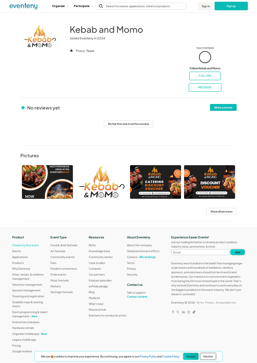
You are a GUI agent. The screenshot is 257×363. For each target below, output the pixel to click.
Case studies (97, 263)
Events (16, 251)
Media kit (94, 298)
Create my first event (25, 245)
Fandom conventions (63, 268)
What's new (96, 303)
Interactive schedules (25, 322)
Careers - (141, 257)
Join (237, 252)
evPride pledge (98, 286)
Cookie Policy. (171, 356)
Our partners (97, 274)
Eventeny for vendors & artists (107, 315)
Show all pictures (221, 211)
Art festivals (57, 251)
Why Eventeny (21, 268)
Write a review (223, 107)
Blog (92, 292)
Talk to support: (143, 294)
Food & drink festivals (63, 245)
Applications (20, 257)
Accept (191, 356)
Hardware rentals (23, 327)
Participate (83, 6)
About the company (139, 245)
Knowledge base (99, 251)
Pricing (16, 345)
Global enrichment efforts (143, 251)
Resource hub (97, 309)
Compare (95, 268)
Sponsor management (26, 290)
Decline (208, 356)
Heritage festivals (61, 292)
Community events (62, 257)
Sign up (231, 6)
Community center (101, 257)
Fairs (53, 263)
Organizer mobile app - (29, 333)
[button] (60, 6)
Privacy (131, 268)
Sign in (206, 6)
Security (132, 274)
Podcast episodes (100, 280)
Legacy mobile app (24, 339)
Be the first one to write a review (128, 124)
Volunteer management (27, 284)
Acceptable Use (226, 302)
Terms (131, 263)
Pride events (58, 274)
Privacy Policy (148, 356)
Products (18, 263)
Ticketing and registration (28, 296)
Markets (55, 286)
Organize (60, 6)
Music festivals (59, 280)
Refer (92, 245)
